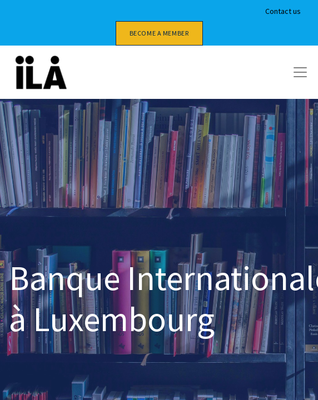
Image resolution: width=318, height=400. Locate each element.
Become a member (159, 33)
